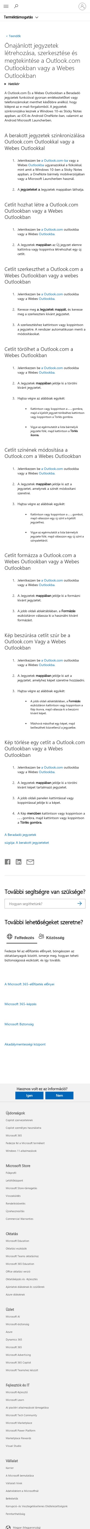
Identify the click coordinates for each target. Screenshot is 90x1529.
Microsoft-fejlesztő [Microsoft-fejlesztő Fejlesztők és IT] (17, 1392)
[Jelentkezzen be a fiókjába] (82, 6)
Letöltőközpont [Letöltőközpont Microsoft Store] (14, 1180)
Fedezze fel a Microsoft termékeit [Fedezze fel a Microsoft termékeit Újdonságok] (25, 1143)
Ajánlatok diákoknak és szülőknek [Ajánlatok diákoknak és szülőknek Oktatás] (25, 1287)
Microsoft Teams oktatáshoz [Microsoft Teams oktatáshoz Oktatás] (22, 1256)
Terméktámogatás (19, 17)
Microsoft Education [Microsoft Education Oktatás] (17, 1241)
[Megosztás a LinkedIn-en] (16, 860)
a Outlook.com (52, 229)
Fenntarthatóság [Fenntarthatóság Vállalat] (15, 1514)
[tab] (21, 937)
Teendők (13, 36)
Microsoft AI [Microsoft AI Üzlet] (13, 1316)
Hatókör (13, 84)
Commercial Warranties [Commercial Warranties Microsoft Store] (19, 1219)
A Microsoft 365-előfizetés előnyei (29, 984)
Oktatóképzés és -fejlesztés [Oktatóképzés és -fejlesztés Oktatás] (22, 1279)
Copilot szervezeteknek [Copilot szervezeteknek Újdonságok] (19, 1120)
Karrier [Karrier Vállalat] (10, 1468)
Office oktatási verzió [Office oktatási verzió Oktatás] (18, 1271)
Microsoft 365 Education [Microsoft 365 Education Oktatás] (20, 1264)
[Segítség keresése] (17, 6)
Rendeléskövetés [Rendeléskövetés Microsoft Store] (15, 1203)
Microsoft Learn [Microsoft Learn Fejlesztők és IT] (15, 1400)
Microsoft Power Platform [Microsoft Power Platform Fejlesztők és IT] (20, 1430)
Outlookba (36, 165)
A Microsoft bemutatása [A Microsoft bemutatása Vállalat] (20, 1475)
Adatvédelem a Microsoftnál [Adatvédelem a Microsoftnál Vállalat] (22, 1491)
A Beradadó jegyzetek (20, 834)
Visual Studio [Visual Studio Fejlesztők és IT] (13, 1446)
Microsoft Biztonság (19, 1024)
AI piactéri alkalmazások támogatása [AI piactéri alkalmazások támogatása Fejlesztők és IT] (27, 1407)
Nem (59, 1095)
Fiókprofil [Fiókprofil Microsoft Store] (11, 1173)
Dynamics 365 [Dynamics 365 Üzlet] (14, 1339)
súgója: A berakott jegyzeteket (27, 842)
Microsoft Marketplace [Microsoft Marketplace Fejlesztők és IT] (19, 1423)
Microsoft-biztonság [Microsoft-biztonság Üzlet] (17, 1324)
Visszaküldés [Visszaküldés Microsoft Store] (13, 1196)
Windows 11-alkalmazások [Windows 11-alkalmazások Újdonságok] (21, 1150)
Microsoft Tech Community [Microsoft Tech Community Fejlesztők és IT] (21, 1415)
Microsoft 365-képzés (20, 1004)
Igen (29, 1095)
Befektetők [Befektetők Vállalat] (12, 1498)
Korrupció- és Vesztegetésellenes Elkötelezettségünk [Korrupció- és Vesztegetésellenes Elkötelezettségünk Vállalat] (36, 1506)
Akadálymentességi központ (25, 1044)
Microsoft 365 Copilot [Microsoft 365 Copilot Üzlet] (18, 1362)
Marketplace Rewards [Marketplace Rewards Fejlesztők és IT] (18, 1438)
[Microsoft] (45, 3)
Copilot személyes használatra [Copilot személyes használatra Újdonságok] (23, 1128)
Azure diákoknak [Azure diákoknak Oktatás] (15, 1294)
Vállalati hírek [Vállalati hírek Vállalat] (14, 1483)
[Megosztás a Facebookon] (8, 860)
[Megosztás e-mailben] (28, 860)
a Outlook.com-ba (54, 160)
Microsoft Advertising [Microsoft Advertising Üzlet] (18, 1355)
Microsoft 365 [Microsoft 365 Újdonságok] (14, 1135)
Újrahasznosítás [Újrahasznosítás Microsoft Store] (15, 1211)
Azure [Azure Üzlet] (9, 1332)
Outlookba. (47, 234)
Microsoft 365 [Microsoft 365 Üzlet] (14, 1347)
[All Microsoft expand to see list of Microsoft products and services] (6, 6)
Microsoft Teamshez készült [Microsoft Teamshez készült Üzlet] (22, 1370)
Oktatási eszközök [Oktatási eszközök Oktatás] (16, 1248)
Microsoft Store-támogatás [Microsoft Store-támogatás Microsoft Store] (21, 1188)
